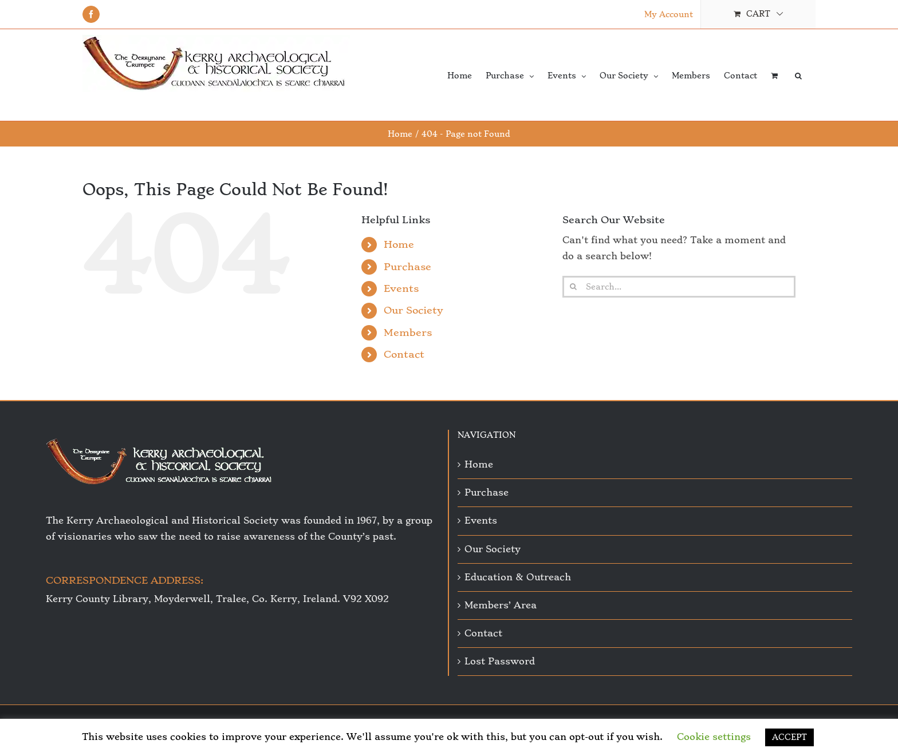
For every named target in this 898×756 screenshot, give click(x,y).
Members (408, 332)
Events (401, 288)
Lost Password (499, 661)
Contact (404, 354)
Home (399, 244)
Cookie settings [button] (714, 736)
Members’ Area (500, 605)
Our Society (413, 310)
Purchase (407, 266)
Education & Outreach (517, 577)
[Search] (573, 287)
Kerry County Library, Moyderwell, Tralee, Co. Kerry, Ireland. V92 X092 (217, 598)
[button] (798, 75)
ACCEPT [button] (789, 737)
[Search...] (678, 287)
